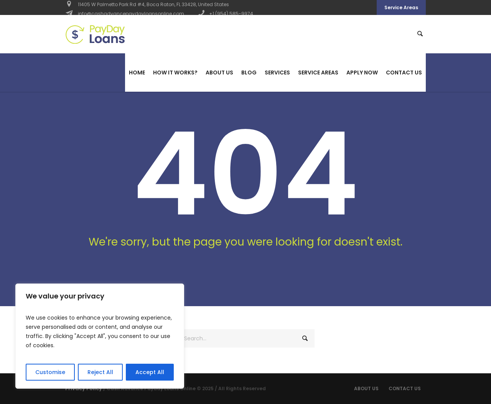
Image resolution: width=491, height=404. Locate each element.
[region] (99, 336)
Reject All (100, 372)
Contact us (405, 388)
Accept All (149, 372)
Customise (50, 372)
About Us (366, 388)
